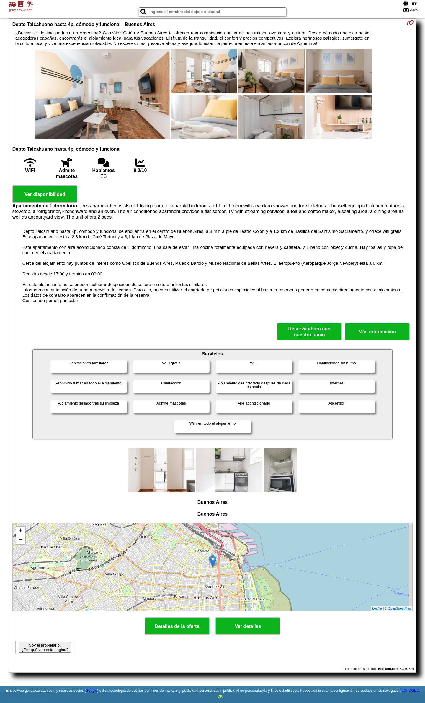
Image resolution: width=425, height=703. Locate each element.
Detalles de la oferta (177, 626)
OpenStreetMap (399, 608)
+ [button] (21, 531)
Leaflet (377, 608)
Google (91, 691)
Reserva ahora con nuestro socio (309, 331)
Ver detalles (248, 626)
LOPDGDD (410, 691)
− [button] (21, 539)
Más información (377, 331)
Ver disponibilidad (44, 194)
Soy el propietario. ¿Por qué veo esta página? (44, 647)
